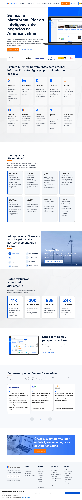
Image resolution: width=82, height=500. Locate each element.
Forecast (40, 479)
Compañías (40, 473)
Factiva (39, 483)
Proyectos (40, 469)
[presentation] (73, 261)
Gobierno (53, 482)
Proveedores (54, 472)
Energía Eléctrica (14, 253)
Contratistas (54, 470)
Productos (30, 3)
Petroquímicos (31, 261)
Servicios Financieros (12, 258)
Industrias (55, 3)
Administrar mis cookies (72, 496)
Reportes (40, 481)
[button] (40, 419)
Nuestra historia (28, 471)
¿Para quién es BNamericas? (43, 3)
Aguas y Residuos (32, 265)
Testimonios (28, 473)
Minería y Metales (32, 253)
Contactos (40, 475)
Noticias (40, 477)
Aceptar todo (72, 492)
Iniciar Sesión (74, 3)
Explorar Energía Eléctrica (54, 261)
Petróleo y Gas (31, 257)
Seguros (53, 485)
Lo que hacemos (29, 469)
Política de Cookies (25, 497)
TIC (11, 262)
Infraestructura (13, 266)
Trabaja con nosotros (30, 475)
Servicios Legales (55, 480)
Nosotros (22, 3)
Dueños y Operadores (56, 474)
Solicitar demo (65, 3)
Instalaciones (41, 471)
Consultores (54, 476)
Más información (27, 49)
